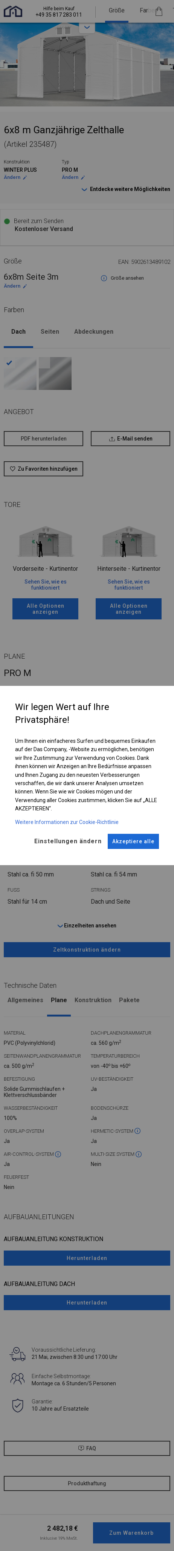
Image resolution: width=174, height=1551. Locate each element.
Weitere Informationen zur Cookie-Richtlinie (67, 822)
